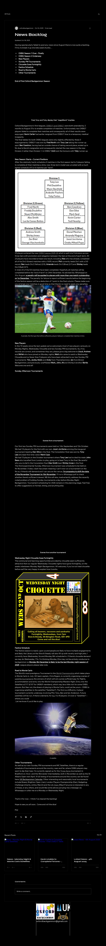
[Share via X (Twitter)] (21, 817)
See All (99, 835)
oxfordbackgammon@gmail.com (52, 921)
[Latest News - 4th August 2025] (86, 847)
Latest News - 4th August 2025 (83, 860)
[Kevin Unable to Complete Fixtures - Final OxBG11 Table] (53, 847)
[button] (99, 14)
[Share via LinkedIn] (26, 817)
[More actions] (90, 28)
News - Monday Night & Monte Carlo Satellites (19, 860)
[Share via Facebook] (16, 817)
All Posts (7, 14)
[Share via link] (31, 817)
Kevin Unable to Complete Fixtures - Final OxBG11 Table (51, 860)
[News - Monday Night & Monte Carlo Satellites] (19, 847)
